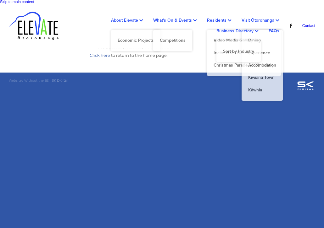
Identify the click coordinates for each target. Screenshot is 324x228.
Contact (308, 26)
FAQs (274, 31)
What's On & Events (175, 20)
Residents (219, 20)
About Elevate (127, 20)
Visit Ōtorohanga (260, 20)
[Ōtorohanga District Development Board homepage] (39, 26)
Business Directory (237, 31)
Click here (100, 55)
